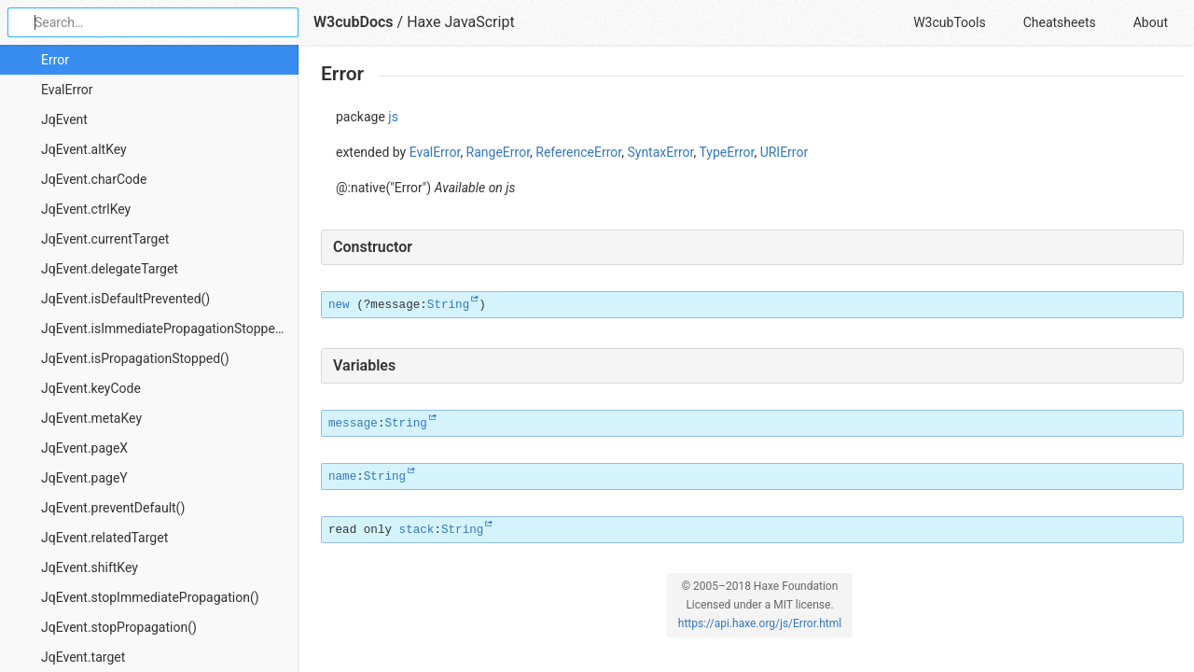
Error (55, 59)
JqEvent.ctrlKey (86, 209)
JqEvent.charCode (93, 179)
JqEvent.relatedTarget (104, 537)
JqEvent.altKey (84, 149)
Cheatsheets (1059, 22)
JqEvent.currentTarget (105, 238)
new (339, 305)
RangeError (498, 152)
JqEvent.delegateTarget (109, 268)
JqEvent (64, 119)
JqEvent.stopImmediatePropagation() (150, 597)
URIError (784, 152)
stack (417, 530)
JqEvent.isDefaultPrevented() (125, 298)
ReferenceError (578, 152)
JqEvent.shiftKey (89, 567)
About (1150, 22)
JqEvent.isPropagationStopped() (135, 358)
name (342, 476)
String (448, 305)
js (393, 116)
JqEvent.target (83, 657)
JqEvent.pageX (84, 448)
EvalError (67, 89)
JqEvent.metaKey (91, 418)
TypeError (726, 152)
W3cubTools (949, 22)
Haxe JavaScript (461, 22)
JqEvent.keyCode (91, 388)
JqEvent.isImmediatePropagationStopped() (166, 328)
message (353, 423)
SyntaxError (660, 152)
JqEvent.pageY (84, 477)
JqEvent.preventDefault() (113, 507)
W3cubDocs (353, 22)
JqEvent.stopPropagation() (119, 627)
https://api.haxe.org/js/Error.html (759, 623)
